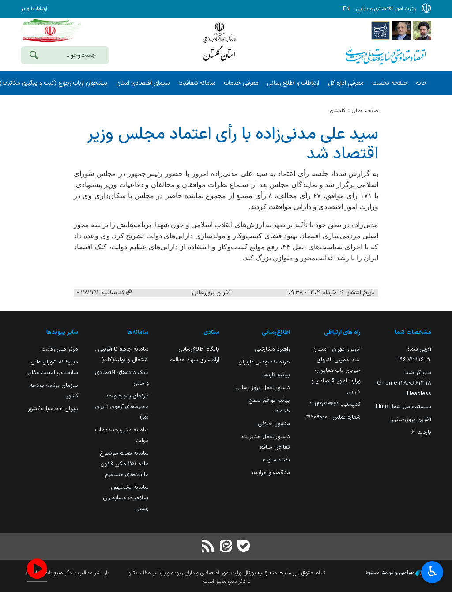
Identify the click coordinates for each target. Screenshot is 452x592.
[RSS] (208, 546)
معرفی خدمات (241, 83)
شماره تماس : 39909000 (332, 417)
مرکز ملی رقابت (60, 349)
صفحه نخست (389, 83)
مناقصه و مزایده (271, 472)
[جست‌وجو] (33, 56)
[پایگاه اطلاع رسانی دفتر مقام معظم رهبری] (422, 30)
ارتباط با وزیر (34, 9)
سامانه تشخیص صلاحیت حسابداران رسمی (126, 498)
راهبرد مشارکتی (272, 349)
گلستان (337, 111)
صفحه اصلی (365, 111)
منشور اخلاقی (274, 424)
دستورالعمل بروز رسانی (263, 387)
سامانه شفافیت (196, 83)
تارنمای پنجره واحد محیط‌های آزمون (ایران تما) (122, 406)
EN (346, 9)
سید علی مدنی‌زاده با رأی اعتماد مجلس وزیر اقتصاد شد (232, 144)
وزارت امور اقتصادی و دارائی (219, 43)
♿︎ (432, 572)
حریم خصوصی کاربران (264, 362)
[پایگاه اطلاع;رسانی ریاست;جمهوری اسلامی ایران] (401, 30)
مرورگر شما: (404, 383)
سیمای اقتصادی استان (143, 83)
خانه (421, 83)
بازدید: (421, 432)
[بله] (243, 546)
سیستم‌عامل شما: (403, 406)
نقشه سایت (276, 460)
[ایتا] (226, 546)
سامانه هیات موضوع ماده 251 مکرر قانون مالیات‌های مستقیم (124, 464)
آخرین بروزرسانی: (411, 419)
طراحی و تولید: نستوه (398, 573)
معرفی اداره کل (345, 83)
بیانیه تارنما (277, 375)
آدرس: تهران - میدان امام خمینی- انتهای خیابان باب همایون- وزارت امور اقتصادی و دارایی (336, 370)
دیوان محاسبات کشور (53, 409)
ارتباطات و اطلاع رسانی (293, 83)
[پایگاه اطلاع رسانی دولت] (380, 30)
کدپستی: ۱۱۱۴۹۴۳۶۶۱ (335, 404)
